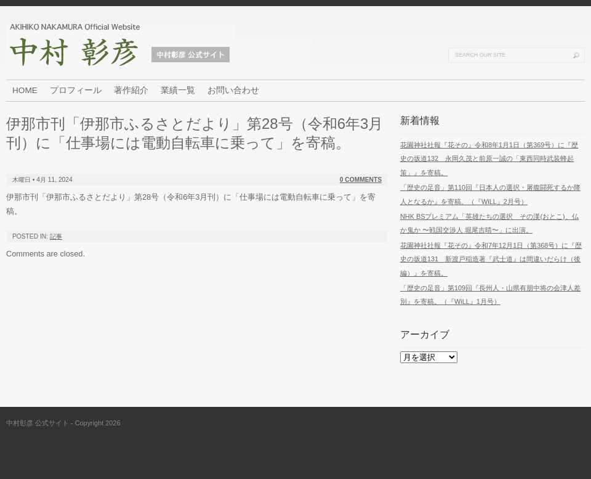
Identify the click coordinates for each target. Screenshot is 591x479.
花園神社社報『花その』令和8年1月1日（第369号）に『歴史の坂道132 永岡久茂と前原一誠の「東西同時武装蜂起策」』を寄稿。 (489, 158)
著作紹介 (131, 90)
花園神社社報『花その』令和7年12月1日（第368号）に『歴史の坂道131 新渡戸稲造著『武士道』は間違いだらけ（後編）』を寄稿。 (491, 259)
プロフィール (76, 90)
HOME (25, 90)
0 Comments (361, 179)
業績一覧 (178, 90)
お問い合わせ (233, 90)
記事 (56, 236)
